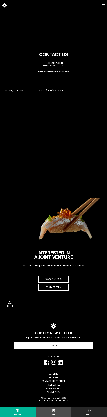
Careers (53, 374)
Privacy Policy (53, 388)
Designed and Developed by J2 (53, 400)
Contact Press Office (53, 381)
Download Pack (53, 279)
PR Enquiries (53, 384)
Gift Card (54, 377)
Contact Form (53, 287)
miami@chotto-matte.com (56, 71)
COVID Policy (53, 392)
